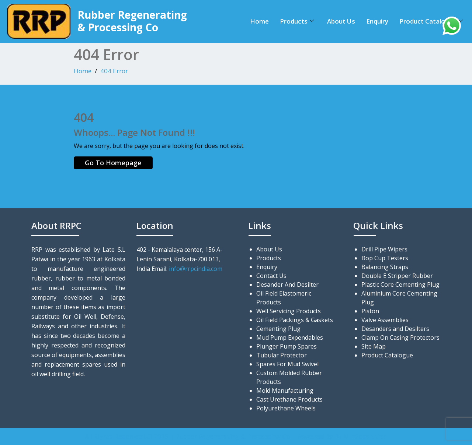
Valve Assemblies (385, 320)
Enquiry (377, 21)
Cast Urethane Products (289, 399)
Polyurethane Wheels (286, 408)
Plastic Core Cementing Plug (400, 284)
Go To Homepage (113, 162)
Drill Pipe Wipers (384, 249)
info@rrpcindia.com (195, 269)
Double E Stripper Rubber (397, 276)
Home (259, 21)
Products (297, 21)
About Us (341, 21)
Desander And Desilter (287, 284)
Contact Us (271, 276)
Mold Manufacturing (284, 390)
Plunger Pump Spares (286, 346)
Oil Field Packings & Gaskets (294, 320)
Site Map (373, 346)
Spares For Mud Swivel (287, 364)
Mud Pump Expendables (289, 337)
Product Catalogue (431, 21)
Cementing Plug (278, 329)
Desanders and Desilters (395, 329)
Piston (370, 311)
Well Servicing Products (288, 311)
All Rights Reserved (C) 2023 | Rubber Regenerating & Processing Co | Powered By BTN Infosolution (236, 436)
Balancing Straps (384, 267)
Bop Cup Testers (384, 258)
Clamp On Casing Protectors (400, 337)
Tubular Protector (281, 355)
